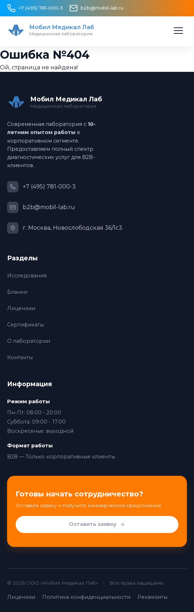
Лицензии (21, 308)
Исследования (27, 275)
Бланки (17, 292)
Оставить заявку (97, 524)
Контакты (20, 357)
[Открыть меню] (178, 30)
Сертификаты (25, 324)
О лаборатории (28, 341)
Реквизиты (152, 597)
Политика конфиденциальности (86, 597)
